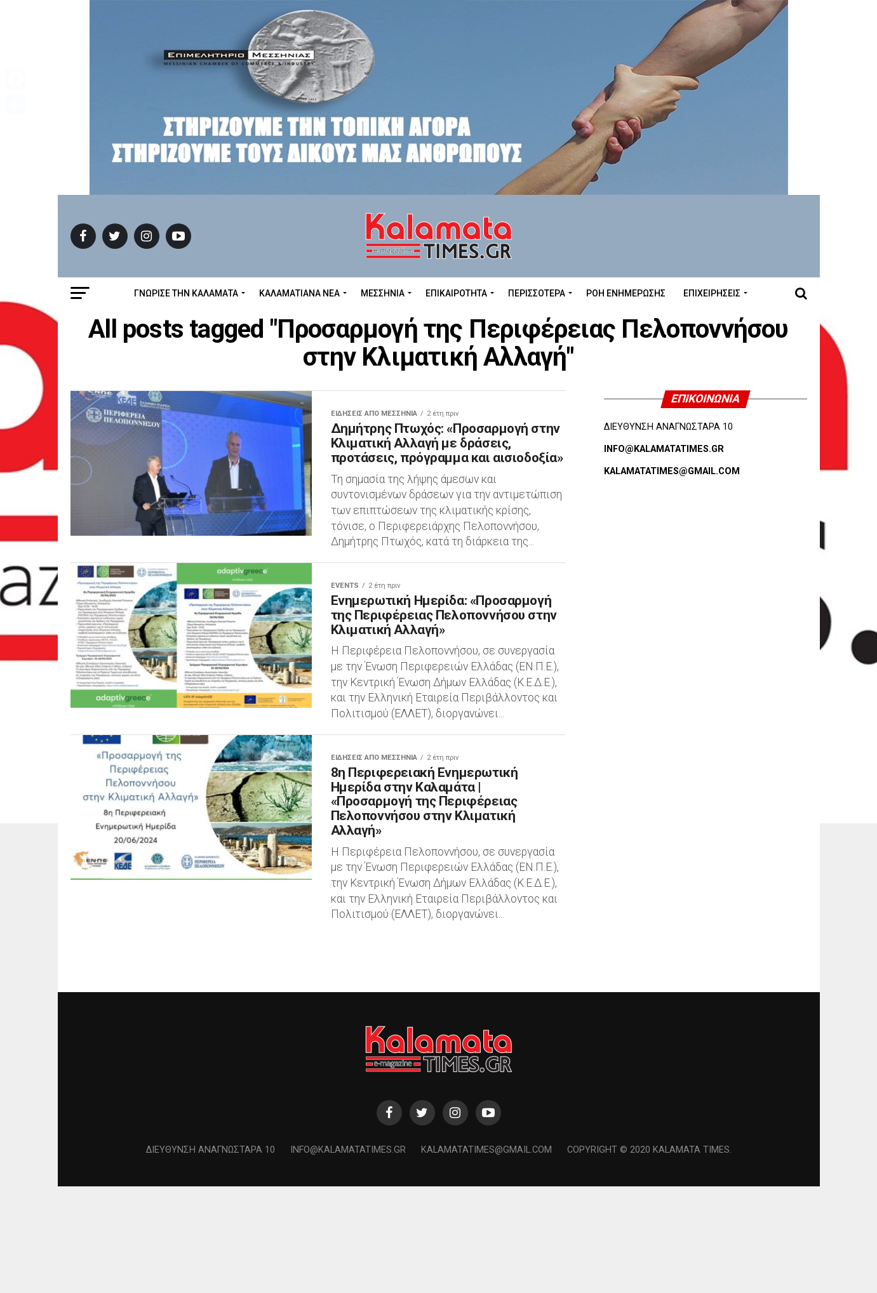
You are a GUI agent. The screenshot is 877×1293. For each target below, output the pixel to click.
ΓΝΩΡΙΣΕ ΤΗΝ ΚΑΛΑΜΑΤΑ (186, 293)
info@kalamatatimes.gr (348, 1256)
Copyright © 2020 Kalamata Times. (649, 1256)
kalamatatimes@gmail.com (486, 1256)
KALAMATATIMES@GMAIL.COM (672, 471)
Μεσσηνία (383, 293)
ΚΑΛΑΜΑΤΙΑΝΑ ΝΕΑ (299, 293)
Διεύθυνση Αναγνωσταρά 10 (210, 1256)
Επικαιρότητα (456, 293)
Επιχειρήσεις (711, 293)
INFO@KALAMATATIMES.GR (664, 449)
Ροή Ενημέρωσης (626, 293)
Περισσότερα (536, 293)
